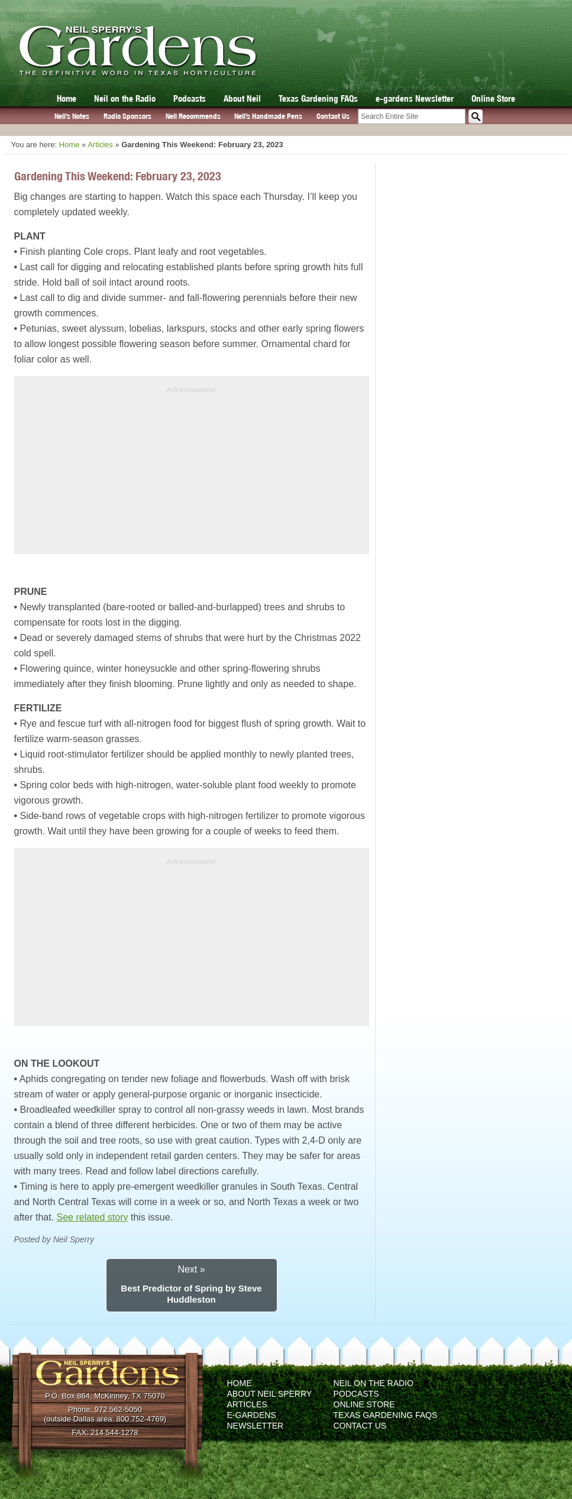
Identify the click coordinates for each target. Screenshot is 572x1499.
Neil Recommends (193, 116)
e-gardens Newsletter (415, 98)
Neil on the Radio (125, 98)
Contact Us (333, 116)
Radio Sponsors (127, 116)
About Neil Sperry (269, 1393)
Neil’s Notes (71, 116)
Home (66, 98)
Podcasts (189, 98)
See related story (92, 1217)
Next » (191, 1269)
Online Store (493, 98)
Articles (100, 144)
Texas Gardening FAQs (318, 98)
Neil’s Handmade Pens (268, 116)
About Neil (242, 98)
